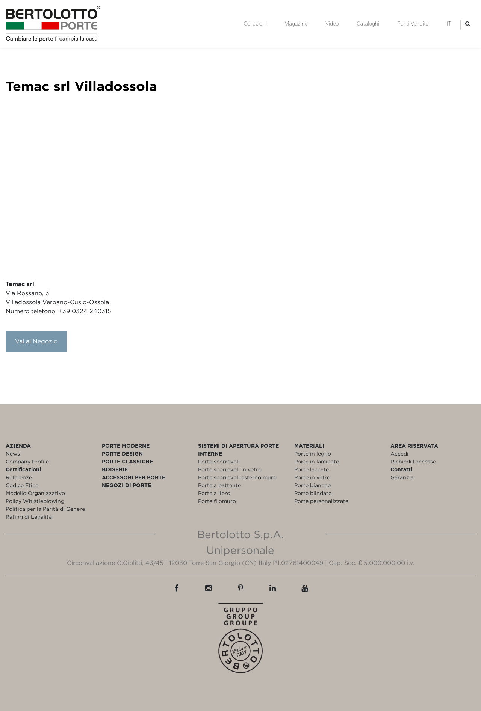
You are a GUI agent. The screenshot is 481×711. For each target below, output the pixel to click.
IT (449, 24)
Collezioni (255, 24)
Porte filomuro (217, 501)
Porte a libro (214, 493)
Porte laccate (311, 469)
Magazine (295, 24)
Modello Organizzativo (35, 493)
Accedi (399, 453)
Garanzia (402, 477)
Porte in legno (312, 453)
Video (332, 24)
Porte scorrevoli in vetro (230, 469)
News (13, 453)
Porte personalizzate (321, 501)
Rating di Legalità (29, 516)
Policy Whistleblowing (35, 501)
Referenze (19, 477)
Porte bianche (312, 485)
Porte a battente (219, 485)
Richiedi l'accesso (413, 461)
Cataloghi (368, 24)
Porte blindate (312, 493)
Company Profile (27, 461)
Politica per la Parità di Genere (45, 509)
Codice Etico (22, 485)
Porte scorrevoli (219, 461)
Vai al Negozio (36, 341)
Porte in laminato (316, 461)
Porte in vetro (312, 477)
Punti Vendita (412, 24)
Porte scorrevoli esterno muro (237, 477)
